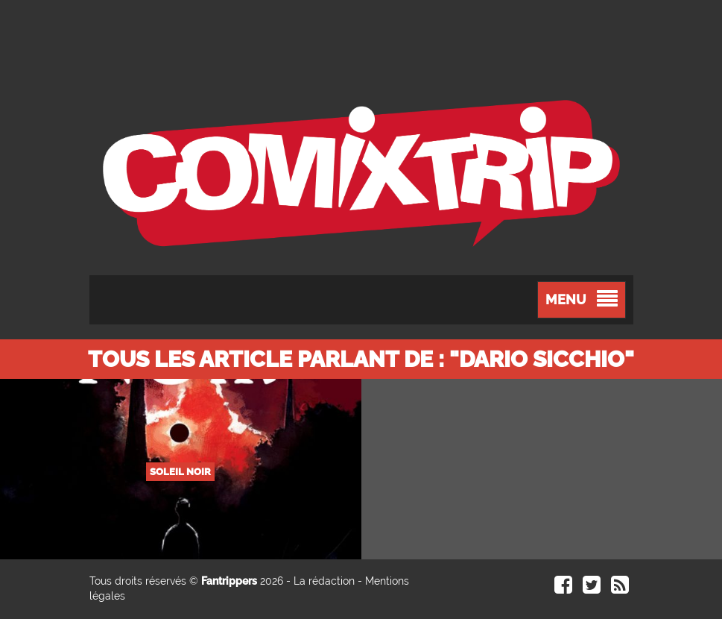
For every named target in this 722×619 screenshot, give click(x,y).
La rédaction (324, 581)
